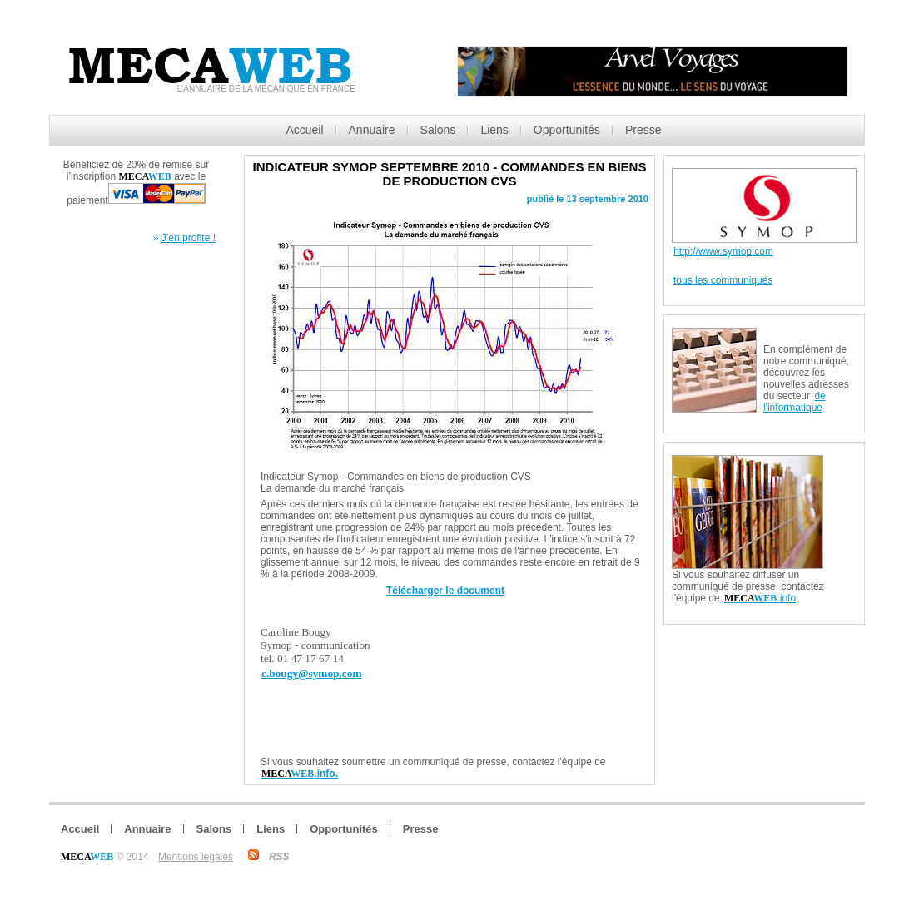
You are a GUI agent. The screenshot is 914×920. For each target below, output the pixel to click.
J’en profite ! (188, 238)
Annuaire (372, 129)
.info (760, 598)
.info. (299, 773)
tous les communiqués (722, 280)
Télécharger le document (445, 590)
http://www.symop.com (723, 251)
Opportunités (567, 129)
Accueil (304, 129)
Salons (438, 129)
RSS (279, 857)
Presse (643, 129)
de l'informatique (794, 401)
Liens (494, 129)
